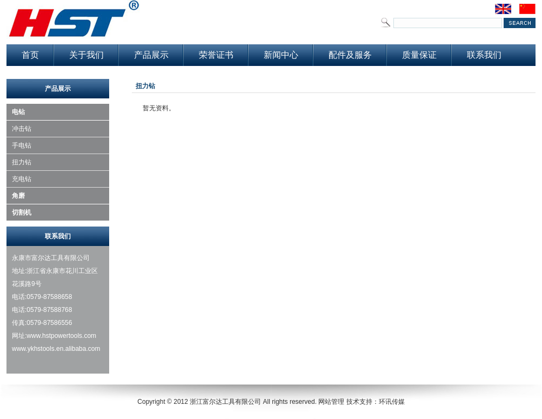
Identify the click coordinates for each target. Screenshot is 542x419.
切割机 (21, 212)
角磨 (18, 195)
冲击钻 (21, 128)
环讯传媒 (392, 401)
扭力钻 (21, 162)
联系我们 (484, 54)
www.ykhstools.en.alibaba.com (57, 349)
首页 (30, 54)
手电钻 (21, 145)
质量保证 (419, 54)
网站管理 (331, 401)
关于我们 (86, 54)
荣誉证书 (216, 54)
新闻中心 (281, 54)
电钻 (18, 112)
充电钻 (21, 179)
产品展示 (151, 54)
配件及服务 (350, 54)
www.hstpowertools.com (61, 336)
